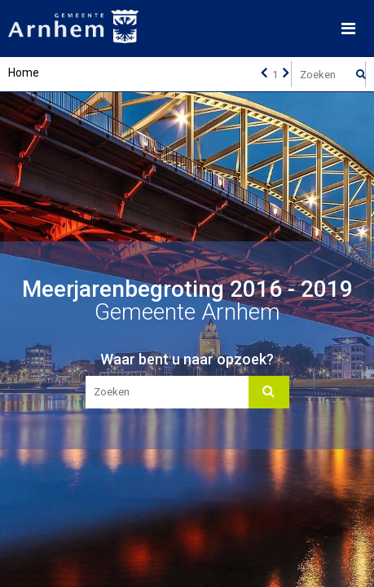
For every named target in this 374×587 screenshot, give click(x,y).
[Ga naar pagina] (274, 74)
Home (23, 72)
